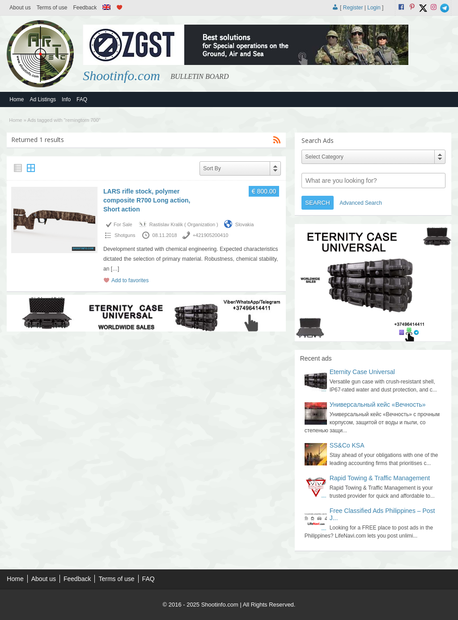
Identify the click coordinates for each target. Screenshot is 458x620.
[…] (115, 269)
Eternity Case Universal (362, 371)
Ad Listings (43, 99)
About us (19, 7)
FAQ (81, 99)
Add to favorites (129, 280)
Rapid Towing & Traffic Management (380, 478)
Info (66, 99)
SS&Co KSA (347, 445)
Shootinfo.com (121, 75)
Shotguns (124, 235)
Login (373, 7)
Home (16, 99)
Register (353, 7)
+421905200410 (211, 235)
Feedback (85, 7)
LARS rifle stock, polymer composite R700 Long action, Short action (146, 200)
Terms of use (52, 7)
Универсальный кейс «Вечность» (378, 404)
